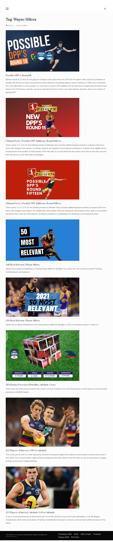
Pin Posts (75, 537)
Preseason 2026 (65, 534)
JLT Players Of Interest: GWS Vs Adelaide (26, 450)
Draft (76, 534)
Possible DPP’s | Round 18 (18, 75)
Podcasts (97, 534)
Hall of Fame (86, 534)
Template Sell (11, 536)
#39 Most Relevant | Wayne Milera (23, 320)
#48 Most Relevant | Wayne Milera (23, 264)
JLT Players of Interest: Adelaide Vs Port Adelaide (30, 512)
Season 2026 (63, 537)
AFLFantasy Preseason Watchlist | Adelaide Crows (31, 384)
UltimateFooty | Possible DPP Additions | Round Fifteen (33, 141)
